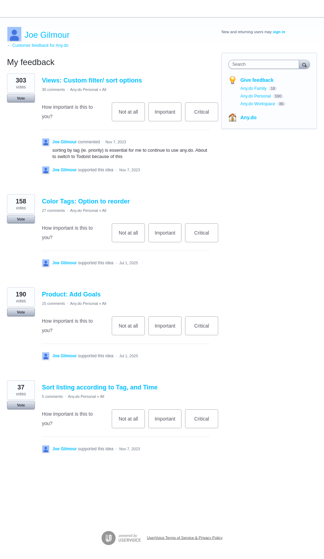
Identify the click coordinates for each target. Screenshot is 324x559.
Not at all (132, 115)
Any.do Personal (84, 89)
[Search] (304, 64)
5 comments (52, 396)
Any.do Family (253, 88)
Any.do (248, 117)
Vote (21, 98)
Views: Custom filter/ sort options (92, 80)
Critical (206, 115)
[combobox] (265, 64)
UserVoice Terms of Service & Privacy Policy (185, 537)
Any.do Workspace (258, 103)
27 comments (53, 210)
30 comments (53, 89)
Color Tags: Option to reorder (86, 201)
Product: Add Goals (71, 294)
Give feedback (256, 80)
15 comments (53, 303)
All (104, 89)
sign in (279, 32)
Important (168, 115)
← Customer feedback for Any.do (37, 45)
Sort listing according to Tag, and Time (99, 387)
